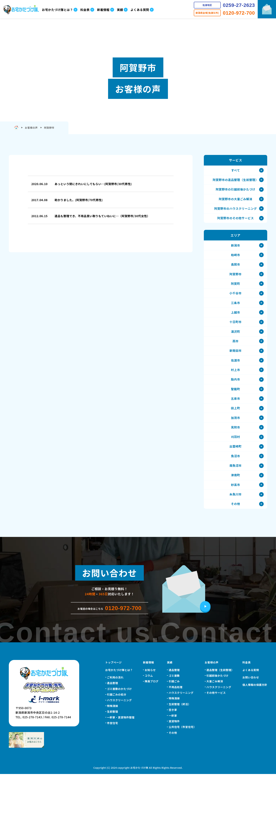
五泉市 (235, 425)
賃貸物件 (174, 761)
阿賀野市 (235, 285)
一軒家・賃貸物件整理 (120, 757)
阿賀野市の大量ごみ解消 (235, 203)
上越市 (235, 328)
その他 (235, 543)
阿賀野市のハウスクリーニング (236, 214)
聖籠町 (235, 414)
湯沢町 (235, 349)
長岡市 (235, 274)
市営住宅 (112, 763)
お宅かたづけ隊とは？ (119, 710)
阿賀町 (235, 296)
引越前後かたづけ (217, 715)
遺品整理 (112, 723)
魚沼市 (235, 489)
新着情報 (148, 702)
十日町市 (235, 339)
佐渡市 (235, 382)
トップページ (113, 702)
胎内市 (235, 403)
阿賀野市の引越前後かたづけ (235, 192)
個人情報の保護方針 (254, 725)
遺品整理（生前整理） (220, 710)
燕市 (235, 360)
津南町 (235, 511)
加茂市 (235, 446)
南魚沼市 (235, 500)
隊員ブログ (151, 721)
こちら (209, 54)
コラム (149, 715)
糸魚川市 (235, 532)
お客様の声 (211, 702)
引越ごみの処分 (116, 734)
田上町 (235, 435)
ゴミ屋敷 (174, 715)
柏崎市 (235, 263)
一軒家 (173, 755)
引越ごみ (174, 721)
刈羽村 (235, 468)
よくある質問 (250, 710)
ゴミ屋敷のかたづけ (119, 729)
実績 (169, 702)
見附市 (235, 457)
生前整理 (112, 751)
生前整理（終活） (180, 744)
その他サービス (216, 733)
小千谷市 (235, 306)
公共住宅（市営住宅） (182, 767)
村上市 (235, 392)
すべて (235, 171)
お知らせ (150, 710)
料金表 (246, 702)
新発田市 (235, 371)
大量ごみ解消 (214, 721)
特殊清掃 (112, 746)
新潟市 (235, 253)
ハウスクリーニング (119, 740)
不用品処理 (175, 727)
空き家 (173, 750)
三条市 (235, 317)
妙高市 (235, 521)
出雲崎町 (235, 478)
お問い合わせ (250, 717)
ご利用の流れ (115, 717)
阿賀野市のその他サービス (235, 224)
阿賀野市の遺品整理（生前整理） (235, 181)
